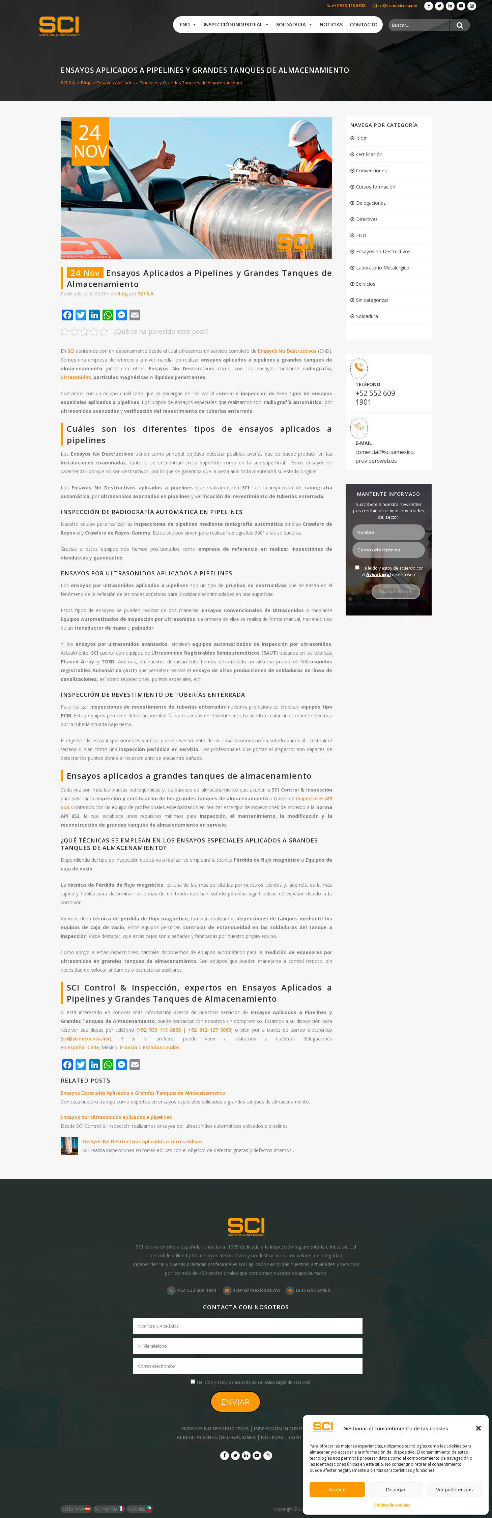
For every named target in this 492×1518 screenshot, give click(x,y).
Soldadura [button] (294, 24)
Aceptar (337, 1489)
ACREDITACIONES (197, 1437)
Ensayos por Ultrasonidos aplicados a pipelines (116, 1117)
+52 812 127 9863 (209, 1030)
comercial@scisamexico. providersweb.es (382, 456)
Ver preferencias (454, 1489)
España (76, 1047)
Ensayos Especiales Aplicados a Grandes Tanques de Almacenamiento (143, 1093)
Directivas (367, 219)
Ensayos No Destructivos (287, 351)
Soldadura (367, 316)
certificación (369, 154)
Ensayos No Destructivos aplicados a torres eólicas (142, 1141)
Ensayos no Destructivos (383, 251)
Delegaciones (371, 203)
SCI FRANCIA (109, 1509)
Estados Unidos (161, 1047)
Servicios (365, 284)
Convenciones (371, 170)
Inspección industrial (236, 24)
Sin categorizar (372, 300)
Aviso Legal (378, 574)
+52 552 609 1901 (375, 397)
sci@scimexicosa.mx (395, 5)
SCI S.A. (68, 83)
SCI (71, 351)
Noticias (331, 24)
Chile (93, 1047)
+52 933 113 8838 (346, 5)
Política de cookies (392, 1505)
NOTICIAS (272, 1437)
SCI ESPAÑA (76, 1509)
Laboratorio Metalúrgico (382, 267)
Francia (128, 1047)
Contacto (364, 24)
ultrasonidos (76, 377)
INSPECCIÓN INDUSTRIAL (282, 1428)
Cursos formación (375, 186)
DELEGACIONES (308, 1290)
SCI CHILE (139, 1509)
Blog (86, 83)
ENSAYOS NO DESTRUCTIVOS (215, 1428)
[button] (478, 1428)
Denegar (396, 1489)
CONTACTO (302, 1437)
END (188, 24)
